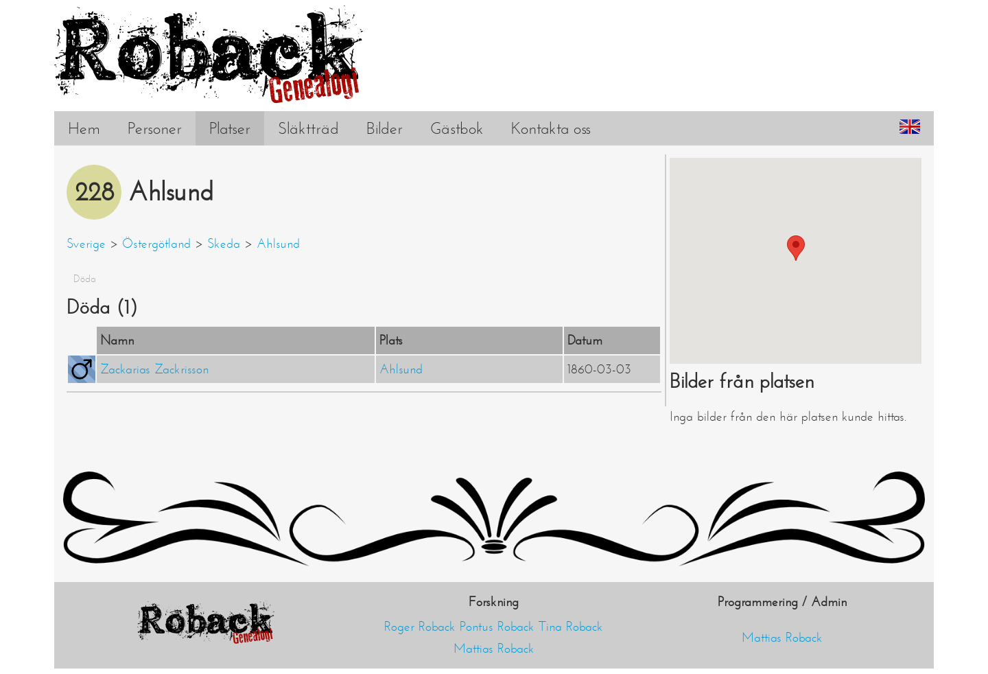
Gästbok (457, 128)
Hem (84, 128)
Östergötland (156, 243)
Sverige (86, 243)
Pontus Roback (497, 626)
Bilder (384, 128)
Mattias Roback (494, 648)
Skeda (223, 243)
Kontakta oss (551, 128)
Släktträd (308, 128)
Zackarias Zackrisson (154, 369)
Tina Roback (571, 626)
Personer (155, 128)
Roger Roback (420, 626)
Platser (229, 128)
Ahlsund (278, 243)
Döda (84, 278)
